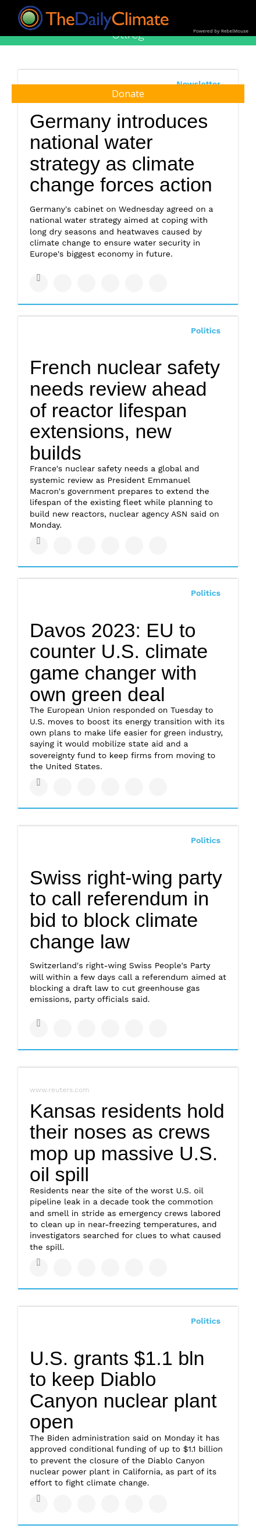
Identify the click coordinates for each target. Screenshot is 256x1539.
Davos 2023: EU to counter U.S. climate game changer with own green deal (119, 662)
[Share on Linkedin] (86, 283)
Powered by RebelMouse (220, 31)
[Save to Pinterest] (134, 283)
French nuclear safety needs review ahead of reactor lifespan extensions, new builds (125, 410)
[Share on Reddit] (158, 283)
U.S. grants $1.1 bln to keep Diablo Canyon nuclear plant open (123, 1390)
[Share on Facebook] (39, 283)
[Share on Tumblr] (110, 283)
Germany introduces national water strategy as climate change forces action (121, 153)
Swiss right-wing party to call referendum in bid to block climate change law (126, 909)
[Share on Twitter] (63, 283)
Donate (128, 93)
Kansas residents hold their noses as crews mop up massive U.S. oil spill (127, 1143)
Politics (206, 330)
